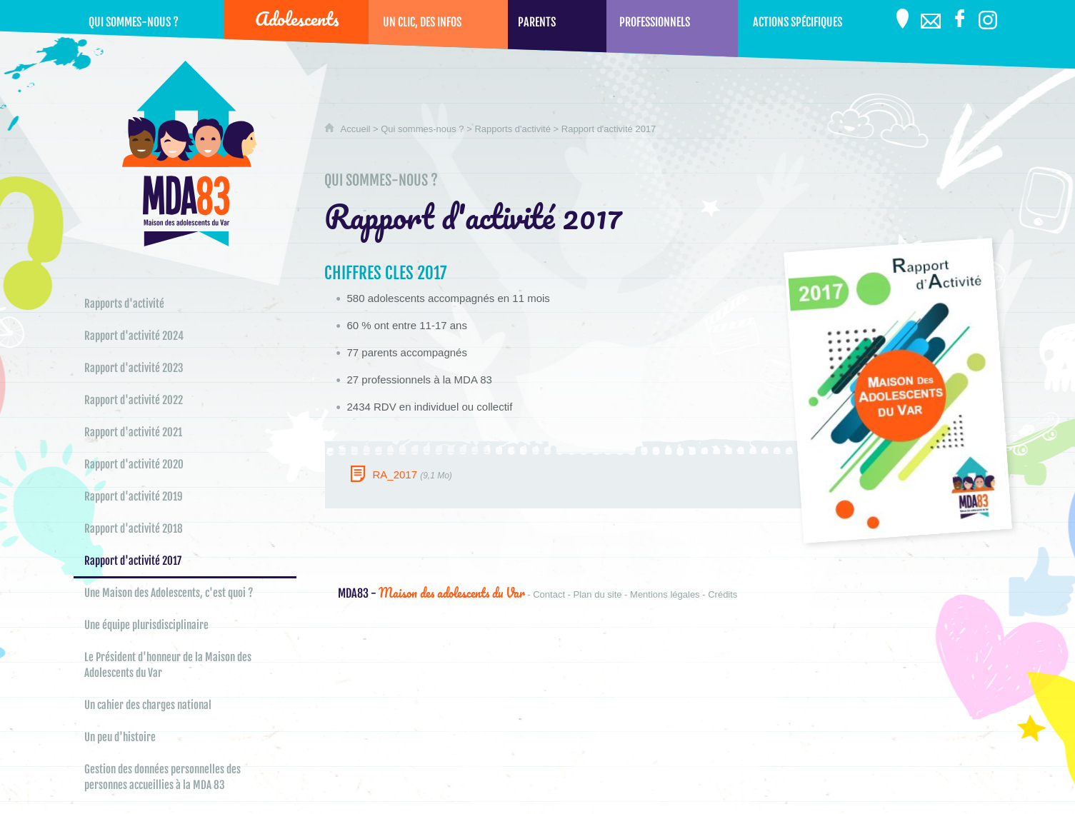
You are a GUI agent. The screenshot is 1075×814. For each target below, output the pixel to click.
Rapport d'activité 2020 (134, 464)
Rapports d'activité (513, 129)
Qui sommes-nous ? (423, 129)
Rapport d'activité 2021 (133, 432)
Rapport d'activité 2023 (134, 368)
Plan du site (598, 594)
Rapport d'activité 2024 (134, 336)
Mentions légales (665, 594)
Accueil (356, 129)
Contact (549, 594)
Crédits (722, 594)
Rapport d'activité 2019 (133, 496)
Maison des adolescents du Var (431, 593)
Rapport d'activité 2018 (133, 529)
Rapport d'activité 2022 (133, 400)
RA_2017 (394, 474)
